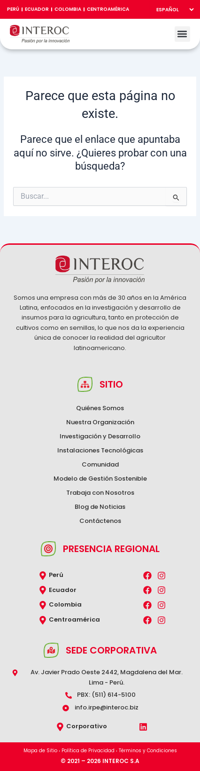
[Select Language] (172, 9)
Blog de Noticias (100, 506)
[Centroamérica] (42, 620)
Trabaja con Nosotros (100, 492)
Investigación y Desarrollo (100, 436)
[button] (182, 34)
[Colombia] (42, 605)
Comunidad (100, 464)
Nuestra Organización (100, 422)
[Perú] (42, 575)
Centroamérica (108, 9)
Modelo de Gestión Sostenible (100, 478)
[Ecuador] (42, 590)
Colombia (67, 9)
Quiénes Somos (100, 408)
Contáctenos (100, 520)
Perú (13, 9)
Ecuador (37, 9)
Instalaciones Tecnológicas (100, 450)
